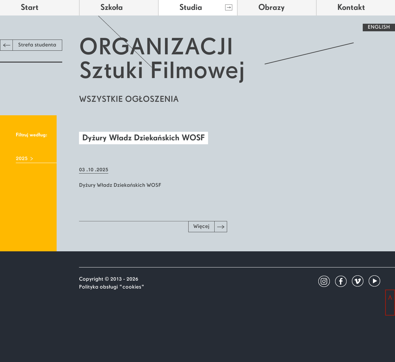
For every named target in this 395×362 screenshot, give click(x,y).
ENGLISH (379, 27)
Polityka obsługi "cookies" (112, 287)
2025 (22, 158)
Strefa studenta (28, 45)
